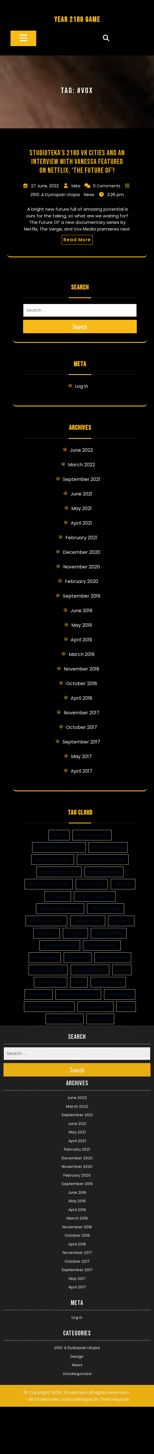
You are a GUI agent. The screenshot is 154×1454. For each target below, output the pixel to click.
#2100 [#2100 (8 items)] (59, 835)
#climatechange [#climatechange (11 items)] (58, 872)
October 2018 (81, 683)
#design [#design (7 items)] (58, 896)
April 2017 (81, 771)
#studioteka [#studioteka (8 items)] (108, 933)
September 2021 (81, 479)
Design (77, 1280)
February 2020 (81, 581)
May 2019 (81, 625)
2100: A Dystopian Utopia (55, 195)
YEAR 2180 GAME (77, 19)
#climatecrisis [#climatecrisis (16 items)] (104, 872)
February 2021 (81, 537)
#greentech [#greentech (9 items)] (87, 921)
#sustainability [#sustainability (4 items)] (60, 945)
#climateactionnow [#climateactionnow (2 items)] (102, 859)
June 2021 (81, 494)
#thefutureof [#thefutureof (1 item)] (102, 945)
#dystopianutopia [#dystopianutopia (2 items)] (60, 908)
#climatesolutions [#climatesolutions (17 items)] (49, 884)
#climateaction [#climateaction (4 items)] (52, 859)
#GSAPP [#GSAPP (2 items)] (121, 921)
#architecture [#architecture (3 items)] (92, 835)
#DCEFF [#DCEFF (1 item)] (123, 884)
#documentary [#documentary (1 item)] (95, 896)
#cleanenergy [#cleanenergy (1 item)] (108, 847)
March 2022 (81, 464)
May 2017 (81, 756)
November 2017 (81, 712)
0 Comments (106, 186)
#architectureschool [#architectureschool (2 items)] (59, 847)
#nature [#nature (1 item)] (46, 933)
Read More (77, 240)
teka (75, 186)
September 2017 (81, 742)
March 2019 (81, 654)
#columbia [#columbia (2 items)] (92, 884)
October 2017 (81, 727)
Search (80, 326)
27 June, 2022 (45, 186)
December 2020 (81, 552)
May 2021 (81, 508)
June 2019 (81, 610)
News (89, 195)
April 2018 (81, 698)
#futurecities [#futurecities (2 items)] (105, 908)
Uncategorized (77, 1298)
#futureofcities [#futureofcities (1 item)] (46, 921)
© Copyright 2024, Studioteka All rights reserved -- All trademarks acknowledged (77, 1320)
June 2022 (81, 450)
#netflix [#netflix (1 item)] (75, 933)
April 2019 (81, 639)
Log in (81, 386)
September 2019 (81, 596)
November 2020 (81, 566)
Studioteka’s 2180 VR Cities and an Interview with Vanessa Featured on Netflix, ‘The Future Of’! (77, 162)
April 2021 (81, 523)
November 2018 (81, 669)
